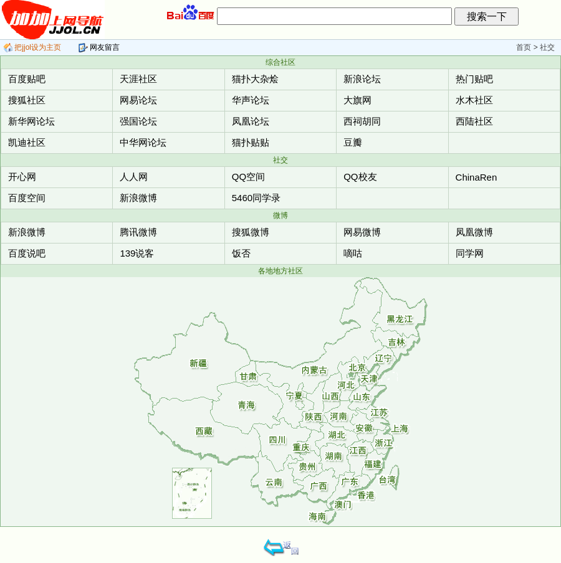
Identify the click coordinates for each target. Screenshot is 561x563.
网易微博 (362, 232)
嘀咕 (352, 253)
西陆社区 (474, 121)
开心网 (22, 176)
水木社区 (474, 100)
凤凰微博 (474, 232)
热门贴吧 (474, 78)
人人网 (134, 176)
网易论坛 (138, 100)
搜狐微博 (250, 232)
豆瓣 (352, 142)
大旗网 (357, 100)
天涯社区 (138, 78)
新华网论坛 (31, 121)
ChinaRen (476, 177)
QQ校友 (359, 176)
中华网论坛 (143, 142)
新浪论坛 (362, 78)
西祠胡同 (362, 121)
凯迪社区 (27, 142)
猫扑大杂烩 (255, 78)
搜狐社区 (27, 100)
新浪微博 (138, 197)
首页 (523, 47)
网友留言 (99, 47)
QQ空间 (248, 176)
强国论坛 (138, 121)
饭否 (241, 253)
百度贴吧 (27, 78)
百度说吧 (27, 253)
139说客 (137, 253)
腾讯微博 (138, 232)
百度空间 (27, 197)
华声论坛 (250, 100)
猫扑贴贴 (250, 142)
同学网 (470, 253)
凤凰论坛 (250, 121)
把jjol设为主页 (32, 47)
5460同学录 (256, 197)
